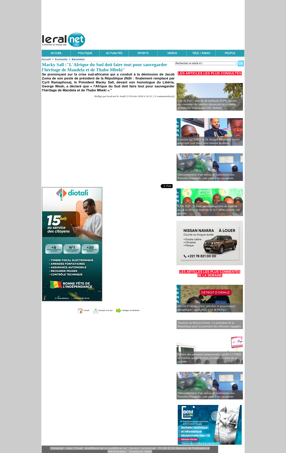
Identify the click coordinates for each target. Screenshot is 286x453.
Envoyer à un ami (98, 310)
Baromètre (78, 59)
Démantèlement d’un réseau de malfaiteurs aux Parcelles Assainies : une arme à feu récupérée (209, 177)
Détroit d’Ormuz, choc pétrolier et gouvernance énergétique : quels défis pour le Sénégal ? (204, 308)
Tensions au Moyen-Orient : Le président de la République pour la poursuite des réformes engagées (207, 324)
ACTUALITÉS (114, 53)
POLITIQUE (85, 53)
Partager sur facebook (135, 310)
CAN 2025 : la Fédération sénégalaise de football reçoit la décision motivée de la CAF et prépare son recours (209, 212)
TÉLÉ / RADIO (201, 53)
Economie (61, 59)
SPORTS (143, 53)
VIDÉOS (172, 53)
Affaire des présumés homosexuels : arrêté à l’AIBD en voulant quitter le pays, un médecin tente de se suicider (208, 359)
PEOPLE (230, 53)
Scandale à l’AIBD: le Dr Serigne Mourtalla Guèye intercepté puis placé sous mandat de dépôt (206, 141)
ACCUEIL (56, 53)
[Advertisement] (172, 39)
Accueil (46, 59)
